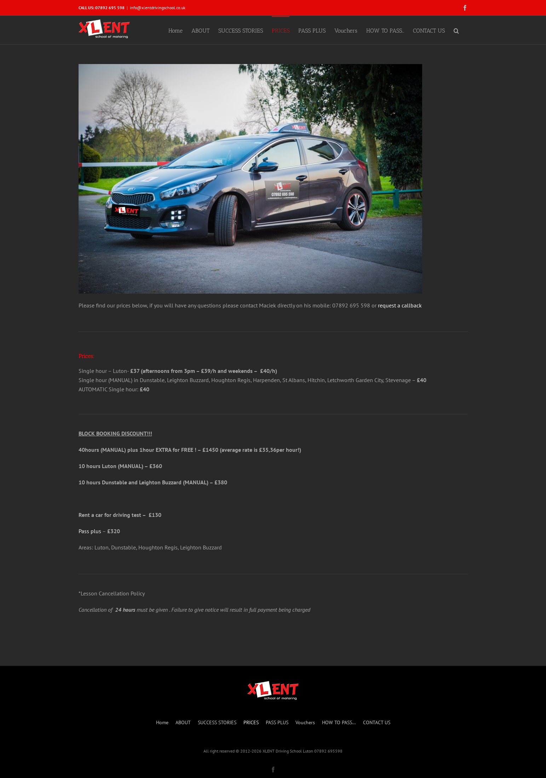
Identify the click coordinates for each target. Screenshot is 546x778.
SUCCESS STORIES (217, 722)
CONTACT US (376, 722)
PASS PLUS (277, 722)
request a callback (400, 305)
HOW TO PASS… (339, 722)
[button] (456, 30)
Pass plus (90, 531)
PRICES (251, 722)
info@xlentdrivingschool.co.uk (157, 7)
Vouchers (305, 722)
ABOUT (183, 722)
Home (162, 722)
